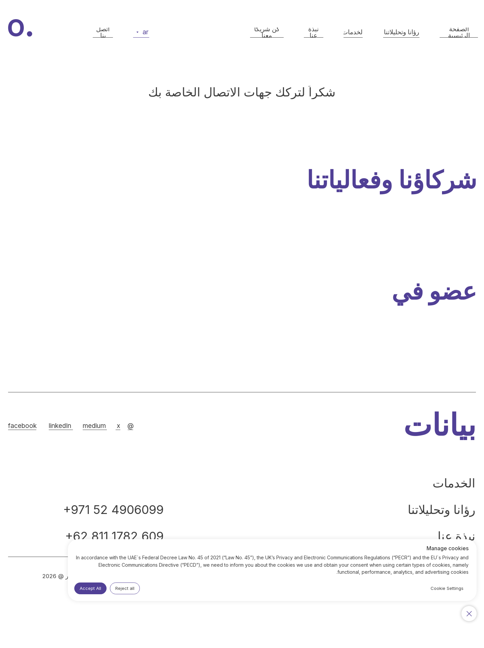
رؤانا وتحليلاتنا (441, 509)
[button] (103, 33)
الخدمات (454, 483)
